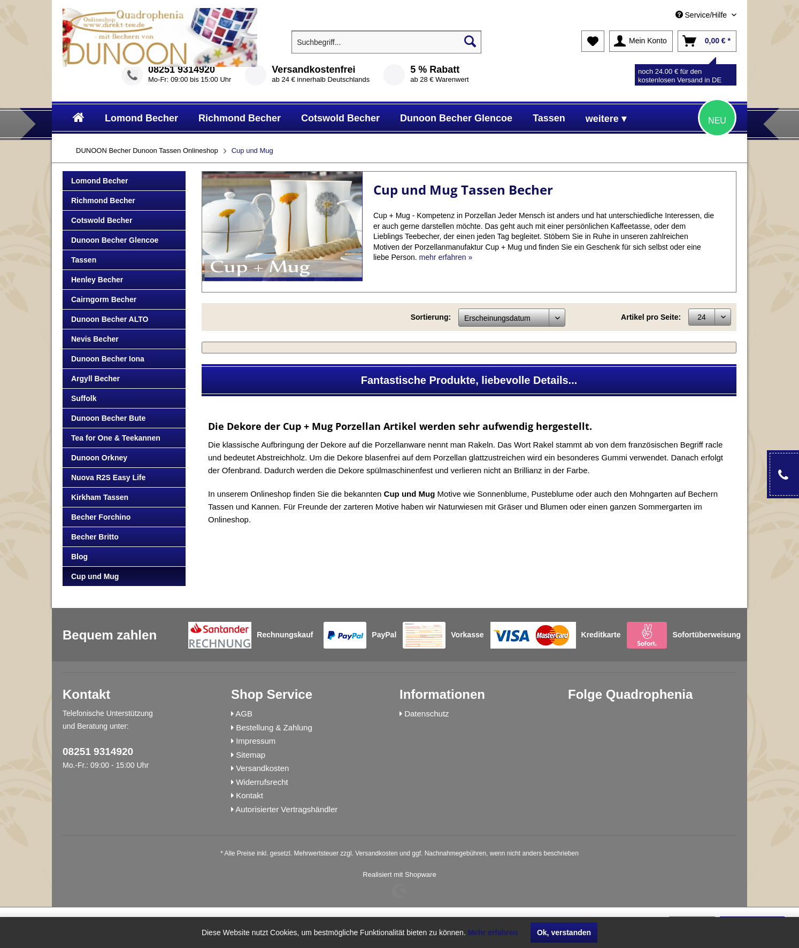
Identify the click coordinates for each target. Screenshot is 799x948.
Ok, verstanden (564, 932)
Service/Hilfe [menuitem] (702, 15)
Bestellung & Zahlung (274, 727)
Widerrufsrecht (262, 782)
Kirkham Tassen (99, 497)
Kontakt (249, 795)
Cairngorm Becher (103, 299)
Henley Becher (97, 279)
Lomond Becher (99, 180)
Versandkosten (262, 768)
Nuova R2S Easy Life (108, 477)
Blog (79, 556)
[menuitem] (659, 15)
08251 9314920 (181, 69)
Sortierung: (431, 317)
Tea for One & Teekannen (115, 438)
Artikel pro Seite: (651, 317)
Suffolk (83, 398)
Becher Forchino (100, 517)
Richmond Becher (103, 200)
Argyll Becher (95, 378)
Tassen (83, 260)
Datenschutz (426, 713)
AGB (243, 713)
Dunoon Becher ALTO (109, 319)
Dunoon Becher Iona (107, 358)
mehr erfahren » (446, 257)
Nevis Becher (95, 339)
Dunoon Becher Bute (108, 418)
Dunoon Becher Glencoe (114, 240)
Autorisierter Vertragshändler (286, 809)
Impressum (255, 740)
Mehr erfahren (493, 932)
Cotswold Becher (101, 220)
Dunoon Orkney (99, 457)
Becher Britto (95, 537)
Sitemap (250, 754)
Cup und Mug (95, 576)
